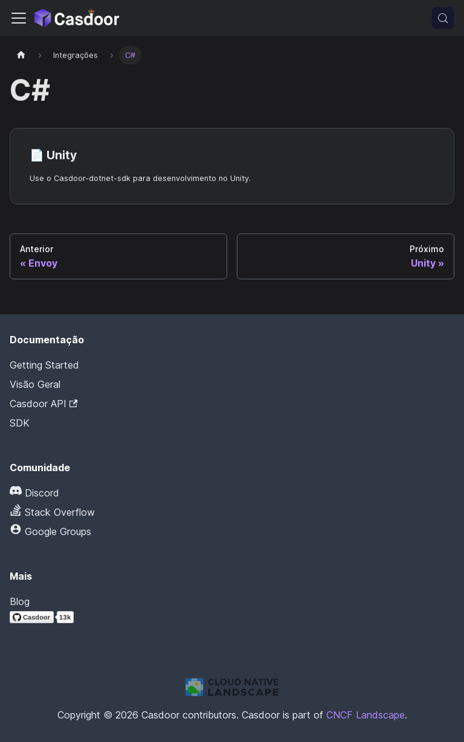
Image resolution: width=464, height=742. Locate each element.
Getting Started (44, 365)
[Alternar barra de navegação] (19, 18)
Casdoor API (43, 404)
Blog (20, 601)
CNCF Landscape (365, 715)
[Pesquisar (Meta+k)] (442, 18)
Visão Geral (35, 384)
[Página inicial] (21, 55)
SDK (20, 423)
